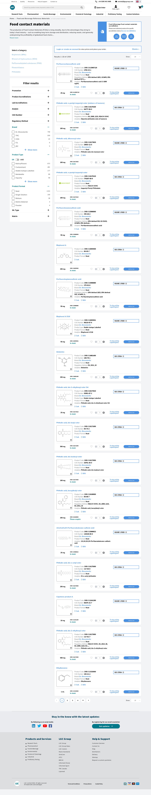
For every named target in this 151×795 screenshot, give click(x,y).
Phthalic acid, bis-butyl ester (74, 425)
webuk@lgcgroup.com (125, 1)
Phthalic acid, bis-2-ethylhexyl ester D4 (80, 389)
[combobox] (51, 7)
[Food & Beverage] (26, 755)
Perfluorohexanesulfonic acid (74, 208)
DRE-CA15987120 (90, 68)
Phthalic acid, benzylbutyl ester (75, 494)
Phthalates (16, 72)
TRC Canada (63, 774)
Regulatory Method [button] (30, 121)
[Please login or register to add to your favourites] (91, 93)
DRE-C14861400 (90, 358)
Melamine (62, 354)
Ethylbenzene (64, 673)
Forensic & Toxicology (34, 760)
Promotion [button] (30, 90)
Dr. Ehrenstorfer (85, 72)
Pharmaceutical (33, 752)
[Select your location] (138, 1)
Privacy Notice (88, 789)
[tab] (31, 90)
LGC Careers (63, 755)
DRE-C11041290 (90, 605)
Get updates (104, 732)
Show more (32, 150)
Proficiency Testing (33, 765)
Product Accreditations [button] (30, 96)
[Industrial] (26, 763)
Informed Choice (64, 769)
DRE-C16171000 (90, 430)
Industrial (31, 762)
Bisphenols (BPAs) (19, 55)
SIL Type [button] (30, 210)
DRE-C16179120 (90, 177)
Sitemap (95, 763)
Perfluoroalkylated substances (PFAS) (27, 63)
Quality (22, 1)
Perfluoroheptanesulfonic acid (75, 280)
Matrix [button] (30, 216)
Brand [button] (30, 127)
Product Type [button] (30, 154)
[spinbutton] (100, 93)
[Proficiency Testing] (26, 765)
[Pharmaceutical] (26, 752)
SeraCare (62, 760)
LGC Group (62, 749)
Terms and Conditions (73, 789)
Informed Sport (64, 771)
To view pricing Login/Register (114, 93)
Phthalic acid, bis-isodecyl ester (75, 459)
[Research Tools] (26, 749)
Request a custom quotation (101, 766)
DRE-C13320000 (90, 677)
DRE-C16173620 (90, 143)
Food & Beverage (33, 754)
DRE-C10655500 (90, 250)
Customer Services (98, 749)
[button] (103, 93)
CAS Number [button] (30, 115)
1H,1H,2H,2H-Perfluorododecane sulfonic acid (84, 531)
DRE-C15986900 (90, 213)
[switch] (18, 160)
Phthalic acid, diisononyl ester (74, 138)
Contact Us (96, 752)
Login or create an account (68, 49)
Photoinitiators (18, 67)
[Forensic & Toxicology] (26, 760)
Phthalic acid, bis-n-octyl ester (75, 566)
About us (14, 1)
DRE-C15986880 (90, 285)
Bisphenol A (63, 246)
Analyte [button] (30, 109)
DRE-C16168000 (90, 498)
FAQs (93, 755)
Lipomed (62, 777)
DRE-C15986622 (90, 536)
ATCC (60, 763)
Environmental (32, 757)
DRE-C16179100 (90, 107)
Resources (31, 1)
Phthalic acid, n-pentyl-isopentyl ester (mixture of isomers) (92, 103)
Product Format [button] (30, 186)
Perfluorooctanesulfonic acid (74, 63)
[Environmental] (26, 757)
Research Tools (32, 749)
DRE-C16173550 (90, 464)
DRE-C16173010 (90, 394)
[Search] (80, 7)
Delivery (95, 760)
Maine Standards (64, 757)
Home (12, 18)
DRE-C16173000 (90, 639)
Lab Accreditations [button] (30, 103)
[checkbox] (13, 132)
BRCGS (61, 766)
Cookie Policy (100, 789)
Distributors (96, 757)
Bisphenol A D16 (66, 318)
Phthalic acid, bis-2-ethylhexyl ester (78, 635)
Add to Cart (131, 93)
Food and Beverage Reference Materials (33, 18)
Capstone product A (68, 601)
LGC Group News (64, 752)
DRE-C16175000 (90, 571)
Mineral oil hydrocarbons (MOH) (24, 59)
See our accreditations (128, 31)
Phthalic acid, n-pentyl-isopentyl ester (79, 173)
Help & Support (42, 1)
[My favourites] (129, 7)
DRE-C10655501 (90, 322)
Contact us (53, 1)
